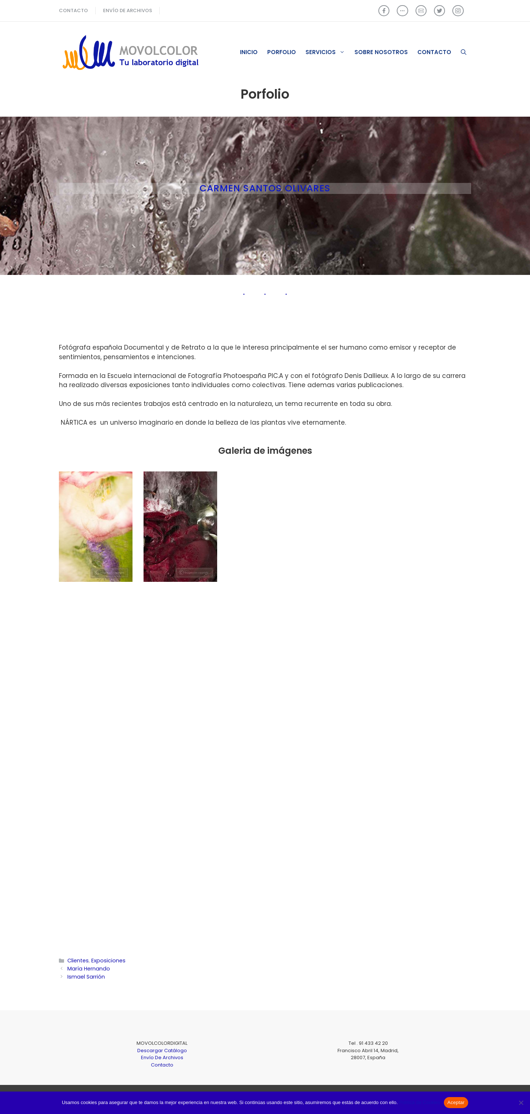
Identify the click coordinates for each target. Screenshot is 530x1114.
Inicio (249, 52)
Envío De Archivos (162, 1057)
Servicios (327, 52)
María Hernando (88, 968)
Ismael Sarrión (86, 976)
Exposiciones (108, 960)
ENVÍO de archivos (127, 10)
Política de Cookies (419, 1102)
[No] (520, 1102)
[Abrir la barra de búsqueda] (463, 52)
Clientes (78, 960)
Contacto (434, 52)
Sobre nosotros (381, 52)
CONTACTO (73, 10)
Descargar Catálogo (162, 1050)
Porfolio (281, 52)
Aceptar (456, 1102)
